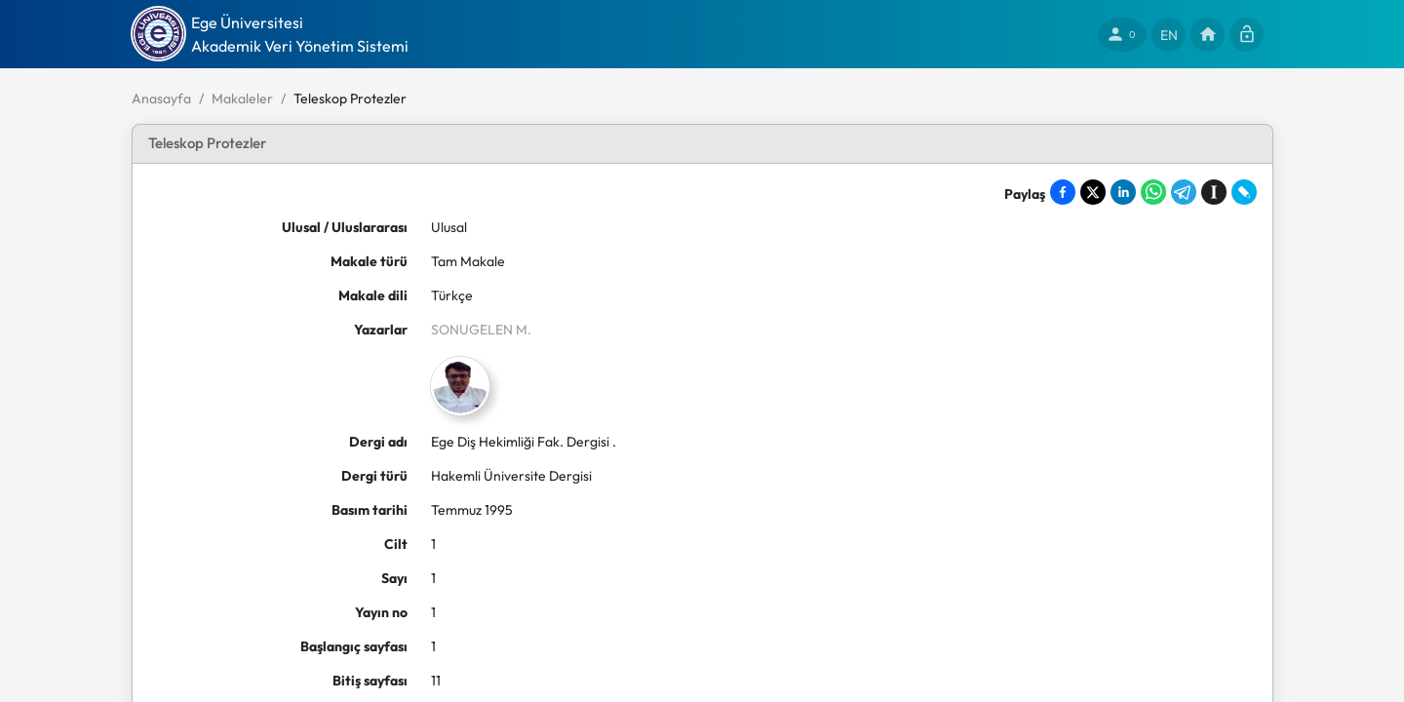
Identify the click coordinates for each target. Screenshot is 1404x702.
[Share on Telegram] (1183, 192)
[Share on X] (1093, 192)
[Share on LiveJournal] (1244, 192)
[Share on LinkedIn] (1123, 192)
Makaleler (242, 98)
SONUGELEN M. (481, 329)
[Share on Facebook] (1062, 192)
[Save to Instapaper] (1214, 192)
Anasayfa (161, 98)
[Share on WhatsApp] (1153, 192)
